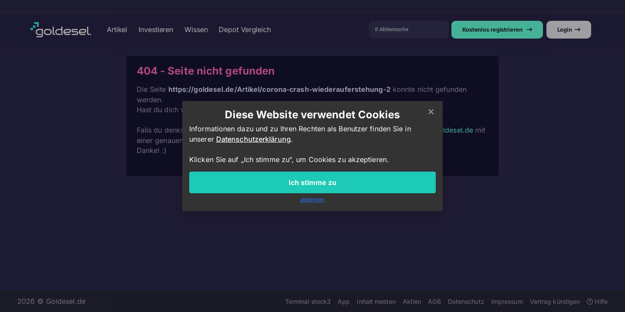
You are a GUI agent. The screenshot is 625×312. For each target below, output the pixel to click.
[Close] (431, 112)
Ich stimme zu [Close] (312, 182)
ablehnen (312, 199)
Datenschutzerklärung (253, 139)
